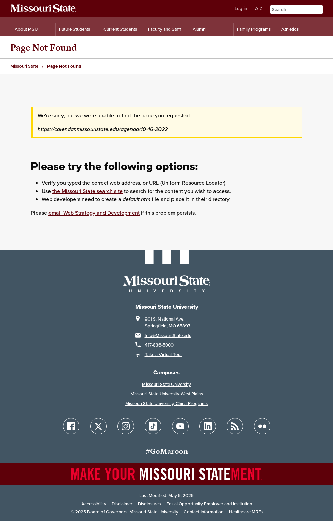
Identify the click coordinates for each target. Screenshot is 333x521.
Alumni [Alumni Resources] (199, 29)
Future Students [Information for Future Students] (74, 29)
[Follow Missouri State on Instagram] (125, 426)
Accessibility (93, 503)
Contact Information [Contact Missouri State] (203, 512)
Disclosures (149, 503)
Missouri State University (166, 384)
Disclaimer (122, 503)
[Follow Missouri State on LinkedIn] (207, 426)
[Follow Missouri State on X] (98, 426)
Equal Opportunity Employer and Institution (209, 503)
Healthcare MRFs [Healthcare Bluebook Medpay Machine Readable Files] (246, 512)
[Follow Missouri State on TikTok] (153, 426)
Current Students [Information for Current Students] (120, 29)
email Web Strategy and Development (94, 213)
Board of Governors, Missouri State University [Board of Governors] (132, 512)
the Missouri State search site (87, 191)
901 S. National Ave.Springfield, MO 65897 (167, 322)
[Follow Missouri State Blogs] (235, 426)
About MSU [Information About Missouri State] (26, 29)
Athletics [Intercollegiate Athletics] (290, 29)
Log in (241, 8)
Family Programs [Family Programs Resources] (254, 29)
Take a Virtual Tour (163, 354)
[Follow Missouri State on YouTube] (180, 426)
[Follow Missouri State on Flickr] (262, 426)
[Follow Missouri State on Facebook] (71, 426)
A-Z (258, 8)
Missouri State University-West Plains (166, 394)
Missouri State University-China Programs (166, 403)
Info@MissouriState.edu (168, 335)
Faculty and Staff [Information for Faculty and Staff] (164, 29)
